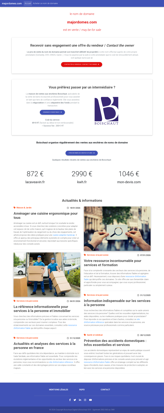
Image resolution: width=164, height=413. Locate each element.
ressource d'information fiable (97, 362)
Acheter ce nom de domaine (45, 3)
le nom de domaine (82, 14)
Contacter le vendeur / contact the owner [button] (81, 64)
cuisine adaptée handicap (64, 235)
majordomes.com (82, 22)
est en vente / (82, 30)
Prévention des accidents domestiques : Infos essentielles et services (115, 343)
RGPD (82, 389)
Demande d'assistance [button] (52, 112)
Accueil (28, 3)
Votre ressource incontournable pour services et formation (112, 263)
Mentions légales (58, 389)
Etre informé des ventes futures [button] (82, 153)
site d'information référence (61, 362)
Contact (105, 389)
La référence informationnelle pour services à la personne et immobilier (42, 309)
